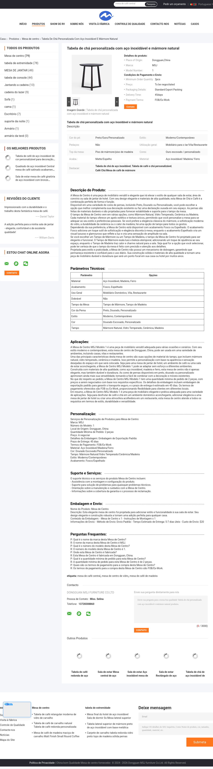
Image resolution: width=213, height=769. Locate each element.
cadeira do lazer (14, 92)
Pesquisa (151, 4)
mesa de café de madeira (144, 575)
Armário (9, 128)
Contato (130, 106)
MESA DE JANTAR (16, 70)
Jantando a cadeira (16, 85)
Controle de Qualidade (130, 24)
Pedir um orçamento (174, 4)
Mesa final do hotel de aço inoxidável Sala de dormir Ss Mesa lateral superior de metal (109, 716)
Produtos (38, 24)
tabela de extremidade (18, 63)
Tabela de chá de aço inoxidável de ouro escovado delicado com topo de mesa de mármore (195, 674)
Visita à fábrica (99, 24)
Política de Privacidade (42, 762)
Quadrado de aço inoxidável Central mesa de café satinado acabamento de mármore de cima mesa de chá (35, 169)
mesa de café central (88, 575)
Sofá (7, 99)
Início (23, 24)
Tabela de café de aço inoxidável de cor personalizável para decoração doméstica (35, 159)
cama (8, 106)
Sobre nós (77, 24)
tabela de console (15, 77)
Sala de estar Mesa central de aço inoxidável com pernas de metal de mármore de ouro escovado (108, 674)
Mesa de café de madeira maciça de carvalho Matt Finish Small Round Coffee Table (56, 735)
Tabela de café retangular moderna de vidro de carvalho (55, 716)
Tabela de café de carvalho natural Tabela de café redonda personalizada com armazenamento (55, 725)
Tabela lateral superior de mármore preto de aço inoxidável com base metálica (110, 726)
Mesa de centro (30, 38)
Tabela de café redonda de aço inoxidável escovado (79, 674)
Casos (195, 24)
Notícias (179, 24)
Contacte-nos (159, 24)
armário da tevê (14, 136)
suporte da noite (14, 121)
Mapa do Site (7, 739)
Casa (3, 38)
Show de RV (57, 24)
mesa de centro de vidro (115, 575)
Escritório (10, 114)
